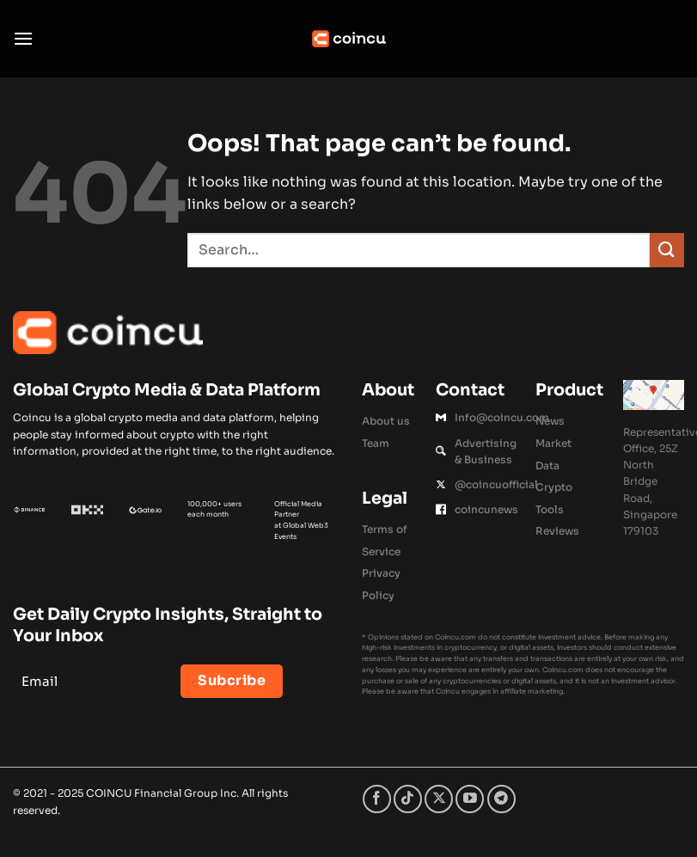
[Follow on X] (439, 799)
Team (375, 443)
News (550, 420)
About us (386, 420)
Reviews (557, 530)
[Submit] (667, 249)
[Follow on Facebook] (377, 799)
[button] (23, 38)
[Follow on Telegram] (501, 799)
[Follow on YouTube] (469, 799)
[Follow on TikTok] (408, 799)
